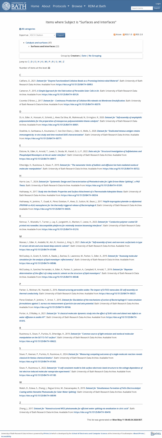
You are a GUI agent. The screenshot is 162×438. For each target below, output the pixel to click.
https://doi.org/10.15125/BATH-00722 (121, 168)
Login (158, 3)
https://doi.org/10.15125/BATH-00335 (52, 209)
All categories (27, 28)
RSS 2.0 (138, 34)
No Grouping (95, 55)
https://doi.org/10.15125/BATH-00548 (60, 277)
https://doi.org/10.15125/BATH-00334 (79, 195)
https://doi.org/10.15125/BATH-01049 (37, 249)
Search (157, 8)
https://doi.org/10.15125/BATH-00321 (117, 293)
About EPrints (138, 433)
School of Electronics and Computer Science (89, 433)
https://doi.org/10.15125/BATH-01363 (37, 361)
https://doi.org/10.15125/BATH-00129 (60, 94)
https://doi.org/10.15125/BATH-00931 (60, 124)
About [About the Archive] (46, 6)
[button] (60, 35)
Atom (117, 34)
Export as (23, 35)
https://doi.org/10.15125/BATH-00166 (52, 307)
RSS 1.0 (127, 34)
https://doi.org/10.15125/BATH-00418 (92, 412)
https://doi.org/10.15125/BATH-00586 (37, 263)
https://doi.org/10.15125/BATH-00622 (37, 341)
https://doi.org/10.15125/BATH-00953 (74, 84)
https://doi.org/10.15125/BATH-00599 (37, 395)
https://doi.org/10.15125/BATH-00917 (37, 158)
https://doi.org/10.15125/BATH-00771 (43, 138)
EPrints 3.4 (47, 433)
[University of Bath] (14, 6)
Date (84, 55)
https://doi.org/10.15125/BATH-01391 (104, 185)
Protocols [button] (60, 6)
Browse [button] (77, 6)
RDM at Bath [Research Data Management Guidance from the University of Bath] (97, 6)
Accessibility (6, 436)
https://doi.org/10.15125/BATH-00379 (82, 104)
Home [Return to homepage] (35, 6)
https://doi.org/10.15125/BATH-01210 (60, 229)
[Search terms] (142, 8)
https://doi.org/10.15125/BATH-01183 (37, 375)
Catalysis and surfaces (37, 42)
